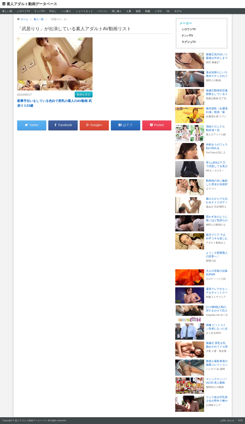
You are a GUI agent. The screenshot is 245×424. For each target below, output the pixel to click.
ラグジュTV (189, 42)
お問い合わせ (227, 420)
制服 (147, 11)
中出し (53, 11)
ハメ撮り (66, 11)
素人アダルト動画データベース (32, 4)
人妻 (128, 11)
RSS (240, 420)
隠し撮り (117, 11)
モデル (178, 11)
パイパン (102, 11)
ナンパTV (39, 11)
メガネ (158, 11)
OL (168, 11)
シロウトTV (23, 11)
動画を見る (83, 94)
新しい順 (7, 11)
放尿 (138, 11)
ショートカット (84, 11)
